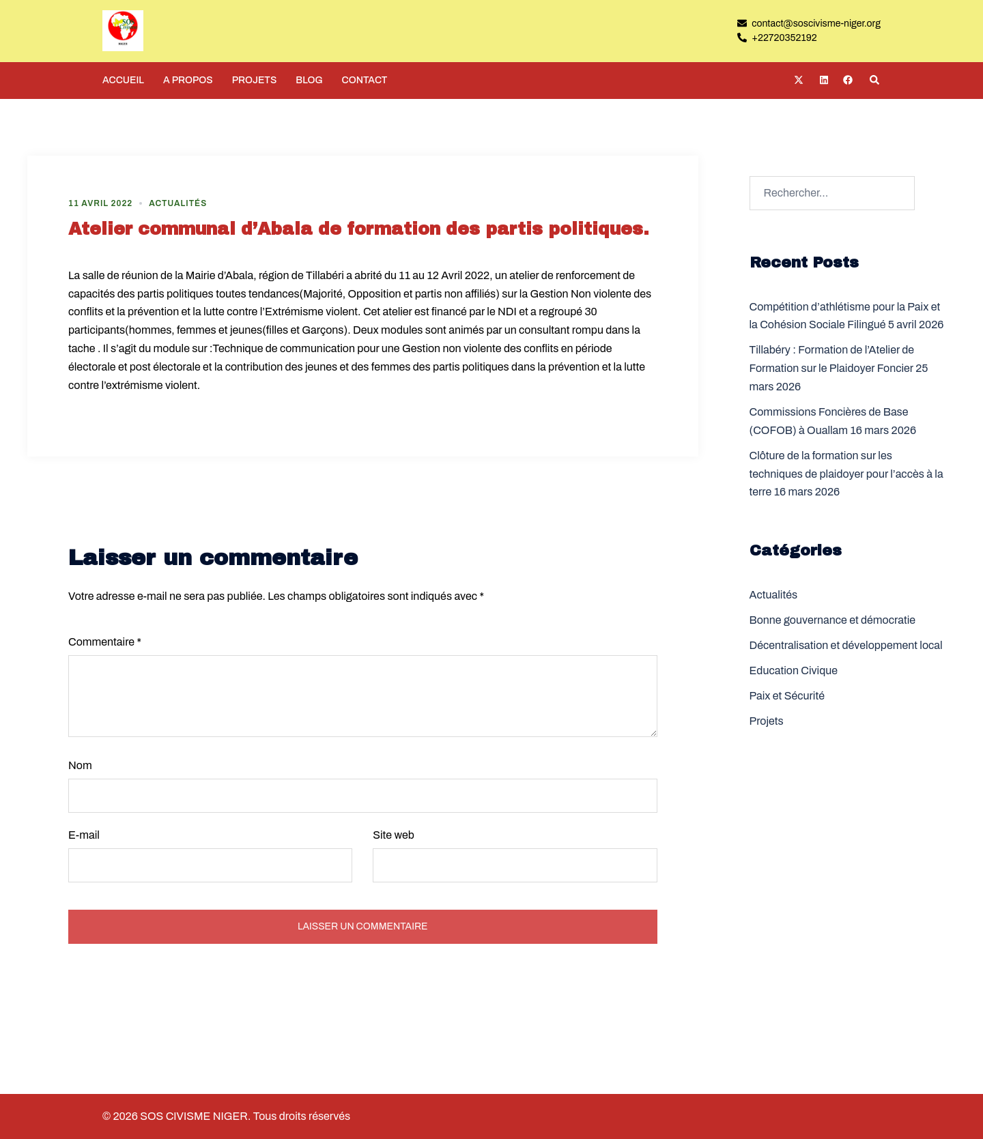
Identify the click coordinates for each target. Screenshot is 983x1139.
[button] (875, 80)
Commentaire (104, 642)
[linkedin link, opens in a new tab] (822, 79)
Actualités (178, 203)
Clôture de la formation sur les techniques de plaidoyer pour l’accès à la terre (846, 474)
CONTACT (365, 80)
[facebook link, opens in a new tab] (847, 79)
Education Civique (794, 670)
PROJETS (254, 80)
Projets (767, 721)
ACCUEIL (123, 80)
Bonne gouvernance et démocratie (833, 620)
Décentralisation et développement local (846, 645)
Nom (80, 765)
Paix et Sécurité (787, 696)
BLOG (309, 80)
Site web (393, 835)
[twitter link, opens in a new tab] (798, 79)
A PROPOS (188, 80)
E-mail (84, 835)
